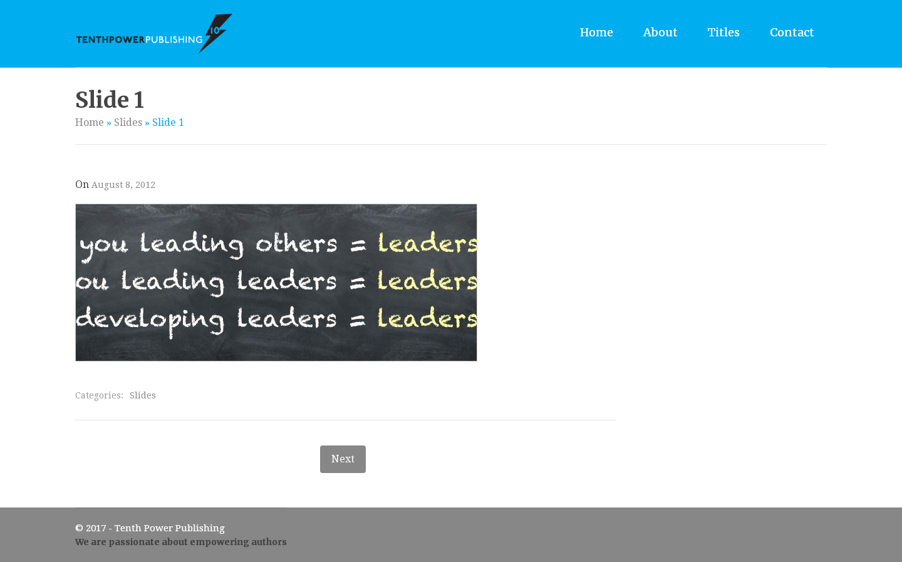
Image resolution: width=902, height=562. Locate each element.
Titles (724, 32)
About (660, 32)
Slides (128, 122)
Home (596, 32)
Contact (792, 32)
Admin (811, 523)
